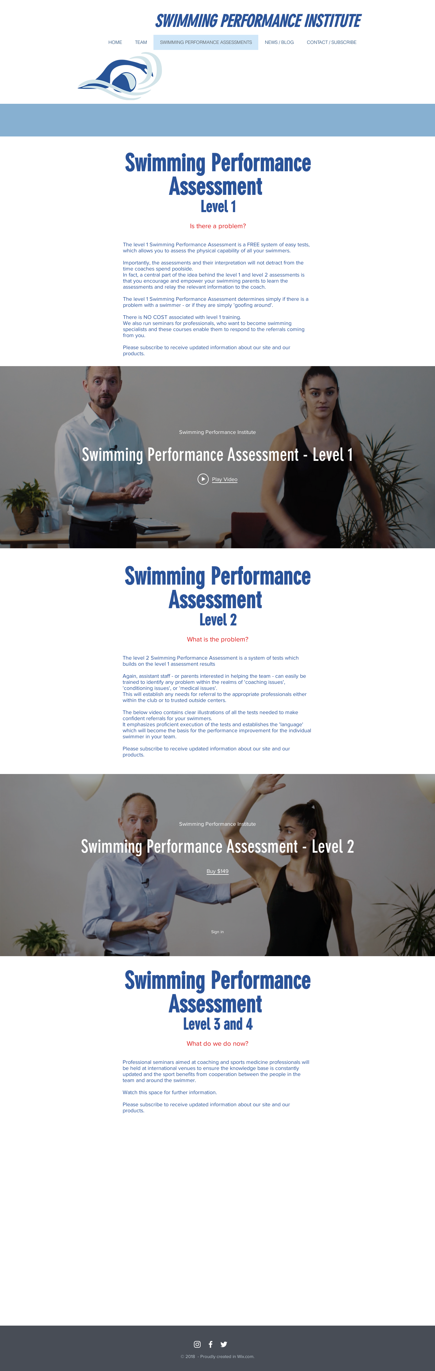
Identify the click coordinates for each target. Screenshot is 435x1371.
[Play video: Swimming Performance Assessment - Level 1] (217, 479)
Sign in (217, 931)
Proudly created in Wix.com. (227, 1356)
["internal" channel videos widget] (217, 457)
